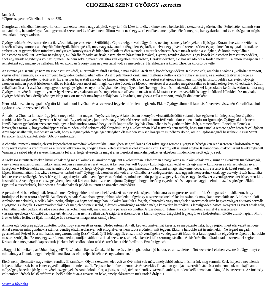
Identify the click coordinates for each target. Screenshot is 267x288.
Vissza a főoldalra (15, 284)
